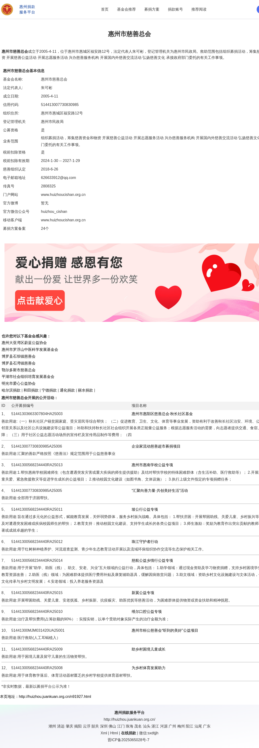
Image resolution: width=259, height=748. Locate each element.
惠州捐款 (122, 713)
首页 (105, 9)
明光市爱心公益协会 (19, 383)
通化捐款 (67, 390)
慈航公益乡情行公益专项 (152, 560)
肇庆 (69, 726)
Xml (104, 733)
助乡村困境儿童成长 (149, 649)
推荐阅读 (198, 9)
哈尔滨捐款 (11, 390)
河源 (164, 726)
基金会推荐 (126, 9)
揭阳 (78, 726)
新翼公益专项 (143, 593)
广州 (172, 726)
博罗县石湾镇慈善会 (19, 363)
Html (114, 733)
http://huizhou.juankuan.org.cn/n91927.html (55, 697)
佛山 (112, 726)
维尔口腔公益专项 (147, 612)
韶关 (95, 726)
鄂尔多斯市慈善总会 (19, 370)
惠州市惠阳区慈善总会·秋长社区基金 (162, 414)
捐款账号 (175, 9)
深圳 (104, 726)
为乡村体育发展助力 (149, 668)
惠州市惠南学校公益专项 (152, 465)
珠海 (129, 726)
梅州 (181, 726)
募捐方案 (151, 9)
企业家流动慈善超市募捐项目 (156, 446)
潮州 (52, 726)
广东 (206, 726)
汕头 (146, 726)
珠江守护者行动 (145, 542)
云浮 (86, 726)
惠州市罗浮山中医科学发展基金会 (30, 350)
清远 (61, 726)
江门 (121, 726)
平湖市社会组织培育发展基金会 (28, 377)
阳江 (189, 726)
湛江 (155, 726)
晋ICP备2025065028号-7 (129, 740)
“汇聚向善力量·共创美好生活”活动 (160, 491)
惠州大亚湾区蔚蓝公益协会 (24, 343)
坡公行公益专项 (145, 509)
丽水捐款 (85, 390)
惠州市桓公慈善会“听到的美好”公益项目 (165, 630)
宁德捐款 (49, 390)
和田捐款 (31, 390)
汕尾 (198, 726)
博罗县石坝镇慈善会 (19, 356)
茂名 (138, 726)
